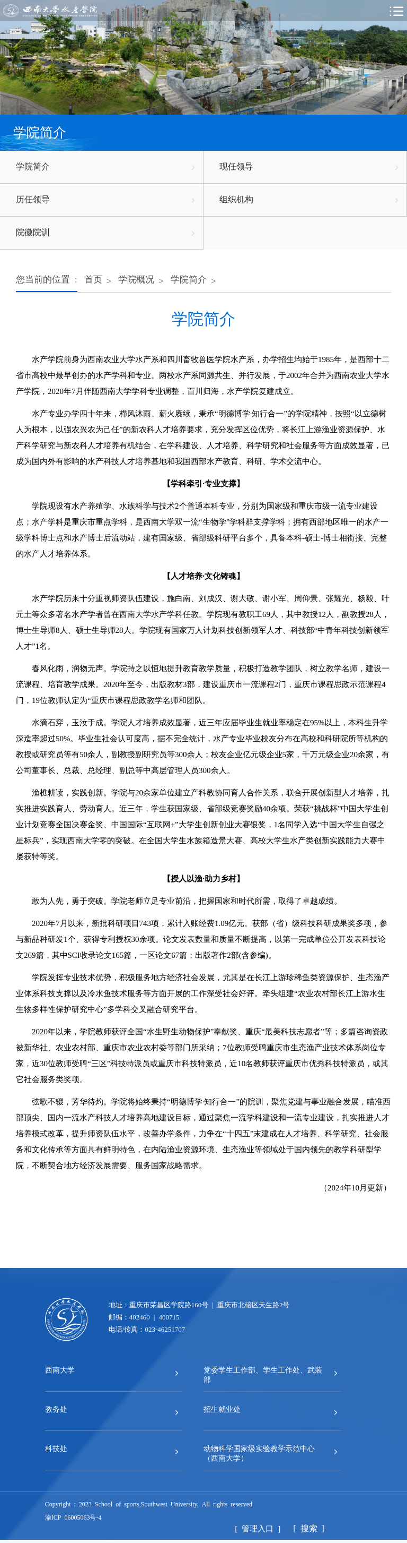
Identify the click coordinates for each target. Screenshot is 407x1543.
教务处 (56, 1408)
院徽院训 (33, 231)
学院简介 (33, 165)
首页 (93, 278)
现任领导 (236, 165)
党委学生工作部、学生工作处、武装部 (263, 1374)
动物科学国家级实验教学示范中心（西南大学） (259, 1452)
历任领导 (33, 198)
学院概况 (136, 278)
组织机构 (236, 198)
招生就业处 (222, 1408)
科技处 (56, 1448)
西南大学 (60, 1369)
